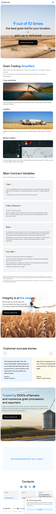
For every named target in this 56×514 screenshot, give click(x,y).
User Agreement (47, 504)
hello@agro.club (9, 498)
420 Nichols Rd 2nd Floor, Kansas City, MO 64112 (45, 496)
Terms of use (15, 511)
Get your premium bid (28, 42)
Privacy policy (19, 511)
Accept (40, 509)
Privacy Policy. (30, 505)
